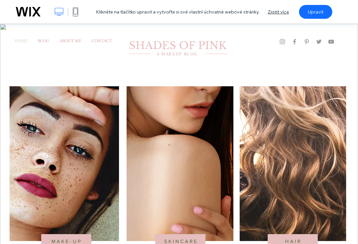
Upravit (315, 12)
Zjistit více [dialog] (278, 12)
